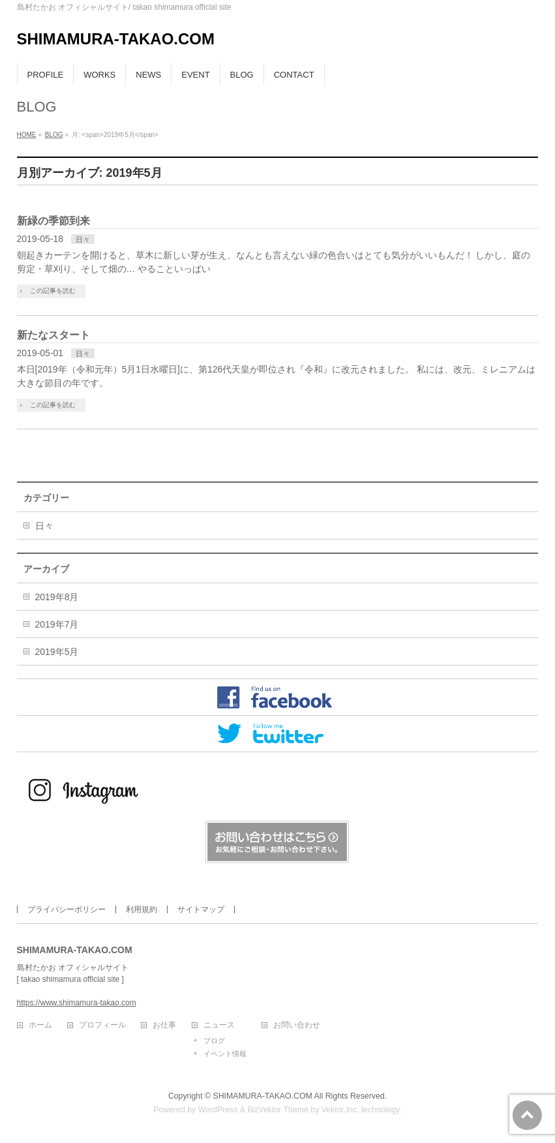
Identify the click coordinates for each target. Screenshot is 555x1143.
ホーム (40, 1025)
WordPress (218, 1109)
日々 (83, 239)
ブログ (214, 1040)
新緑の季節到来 (53, 220)
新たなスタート (53, 335)
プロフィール (102, 1025)
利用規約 (141, 909)
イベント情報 (225, 1054)
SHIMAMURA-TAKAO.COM (116, 39)
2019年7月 (57, 624)
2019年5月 (57, 652)
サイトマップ (200, 909)
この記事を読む (53, 290)
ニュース (219, 1025)
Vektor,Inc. (340, 1109)
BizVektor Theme (277, 1109)
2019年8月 (57, 597)
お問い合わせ (296, 1025)
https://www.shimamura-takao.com (76, 1002)
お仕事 (164, 1025)
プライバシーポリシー (66, 909)
